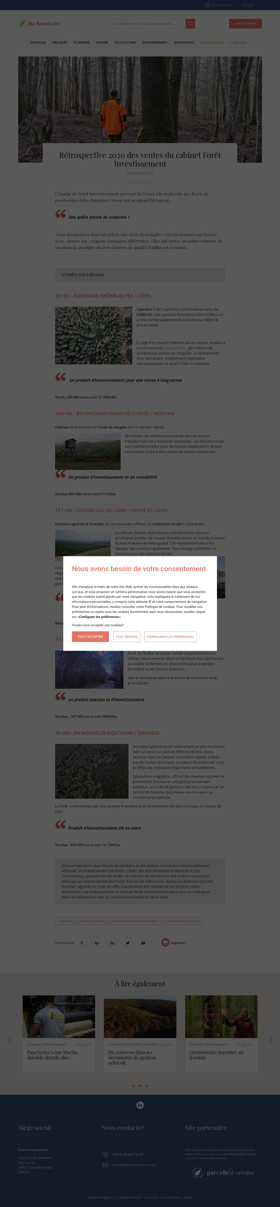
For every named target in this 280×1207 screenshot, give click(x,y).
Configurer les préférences (170, 637)
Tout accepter (90, 636)
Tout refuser (127, 637)
